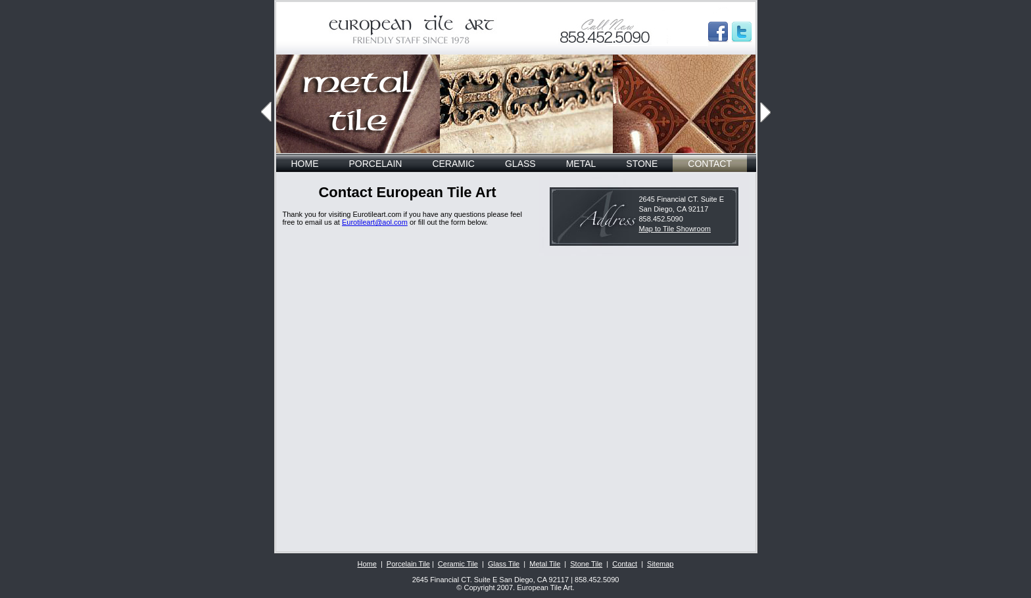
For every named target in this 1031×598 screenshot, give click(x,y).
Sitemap (660, 564)
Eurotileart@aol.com (375, 222)
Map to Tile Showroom (675, 229)
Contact (624, 564)
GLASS (520, 163)
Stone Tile (586, 564)
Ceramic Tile (458, 564)
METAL (581, 163)
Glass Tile (503, 564)
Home (367, 564)
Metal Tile (544, 564)
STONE (642, 163)
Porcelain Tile (408, 564)
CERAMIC (453, 163)
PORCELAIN (375, 163)
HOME (305, 163)
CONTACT (710, 163)
